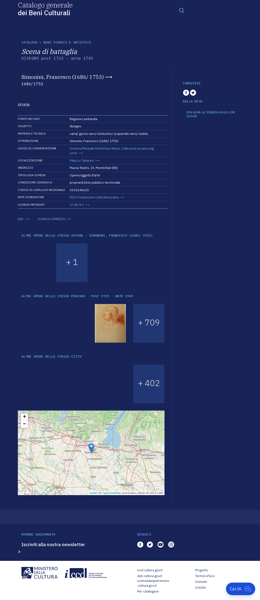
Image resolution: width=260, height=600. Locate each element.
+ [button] (24, 417)
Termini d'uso (205, 576)
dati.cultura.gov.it (149, 576)
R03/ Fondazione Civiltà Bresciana (94, 197)
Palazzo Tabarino (82, 161)
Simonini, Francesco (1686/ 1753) (62, 76)
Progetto (201, 570)
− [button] (24, 424)
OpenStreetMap (111, 493)
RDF (21, 219)
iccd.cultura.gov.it (150, 570)
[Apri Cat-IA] (240, 589)
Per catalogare (148, 591)
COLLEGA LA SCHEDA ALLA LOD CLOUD (210, 114)
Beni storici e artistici (67, 42)
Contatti (201, 582)
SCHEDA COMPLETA (51, 219)
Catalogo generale (45, 8)
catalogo (29, 42)
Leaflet (93, 493)
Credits (200, 588)
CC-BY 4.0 (77, 205)
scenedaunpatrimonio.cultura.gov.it (153, 583)
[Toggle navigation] (181, 10)
